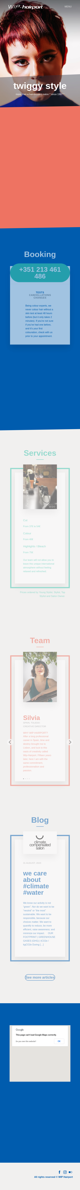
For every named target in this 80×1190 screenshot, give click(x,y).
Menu (68, 6)
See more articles (40, 978)
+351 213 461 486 (40, 276)
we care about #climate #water (36, 885)
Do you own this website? (26, 1041)
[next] (69, 744)
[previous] (11, 744)
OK (59, 1041)
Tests (40, 295)
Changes (40, 301)
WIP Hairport (65, 1177)
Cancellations (40, 298)
